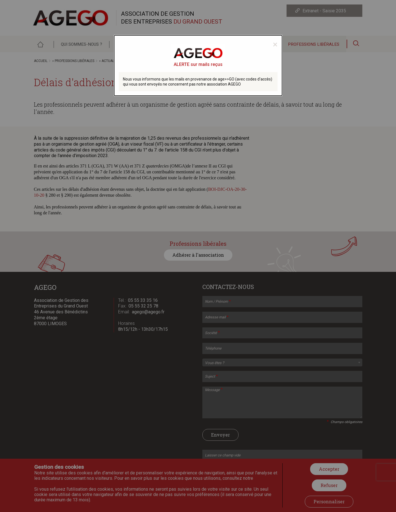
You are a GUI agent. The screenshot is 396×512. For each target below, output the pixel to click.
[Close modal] (275, 44)
